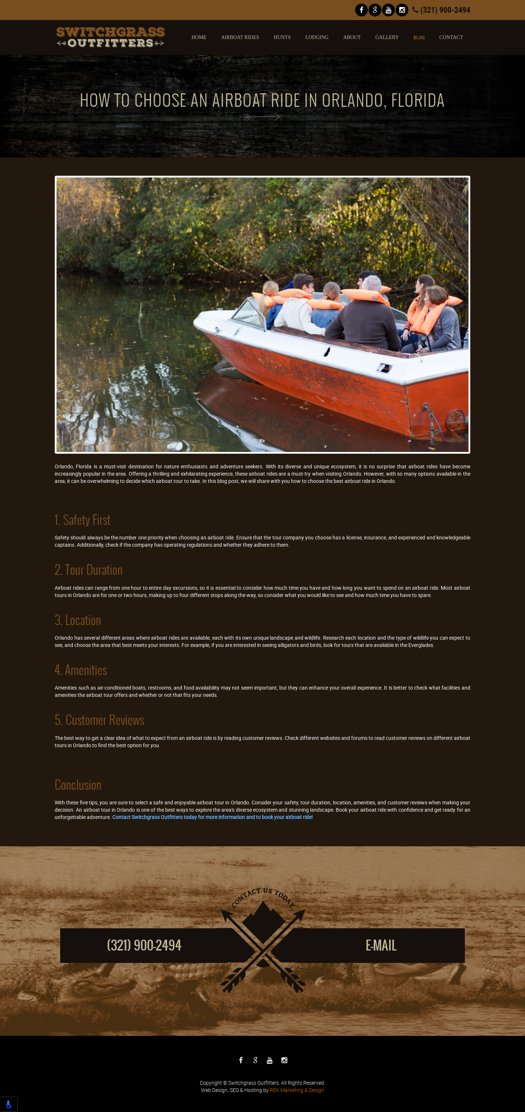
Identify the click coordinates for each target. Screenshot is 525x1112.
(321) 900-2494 (441, 9)
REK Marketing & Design (297, 1089)
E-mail (381, 945)
